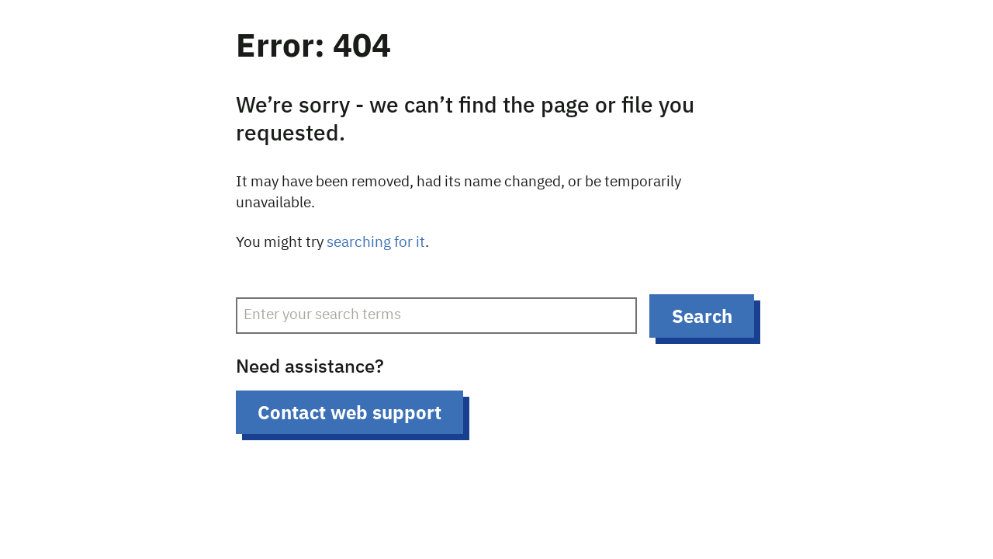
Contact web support (349, 412)
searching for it (376, 242)
